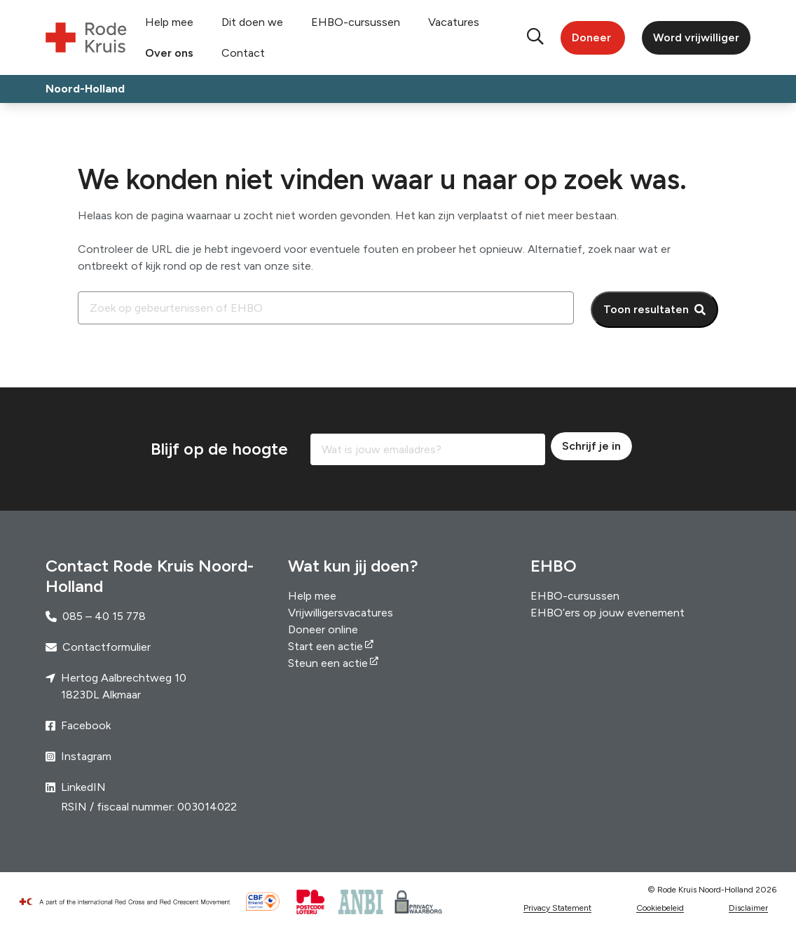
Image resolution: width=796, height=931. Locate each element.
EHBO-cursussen (355, 22)
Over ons (169, 53)
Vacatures (453, 22)
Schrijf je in (591, 446)
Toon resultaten (646, 309)
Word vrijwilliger (696, 37)
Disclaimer (748, 908)
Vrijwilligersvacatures (340, 612)
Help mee (169, 22)
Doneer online (323, 629)
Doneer (591, 37)
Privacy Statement (557, 908)
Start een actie (325, 646)
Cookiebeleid (660, 908)
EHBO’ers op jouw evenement (607, 612)
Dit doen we (252, 22)
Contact (243, 53)
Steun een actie (328, 663)
